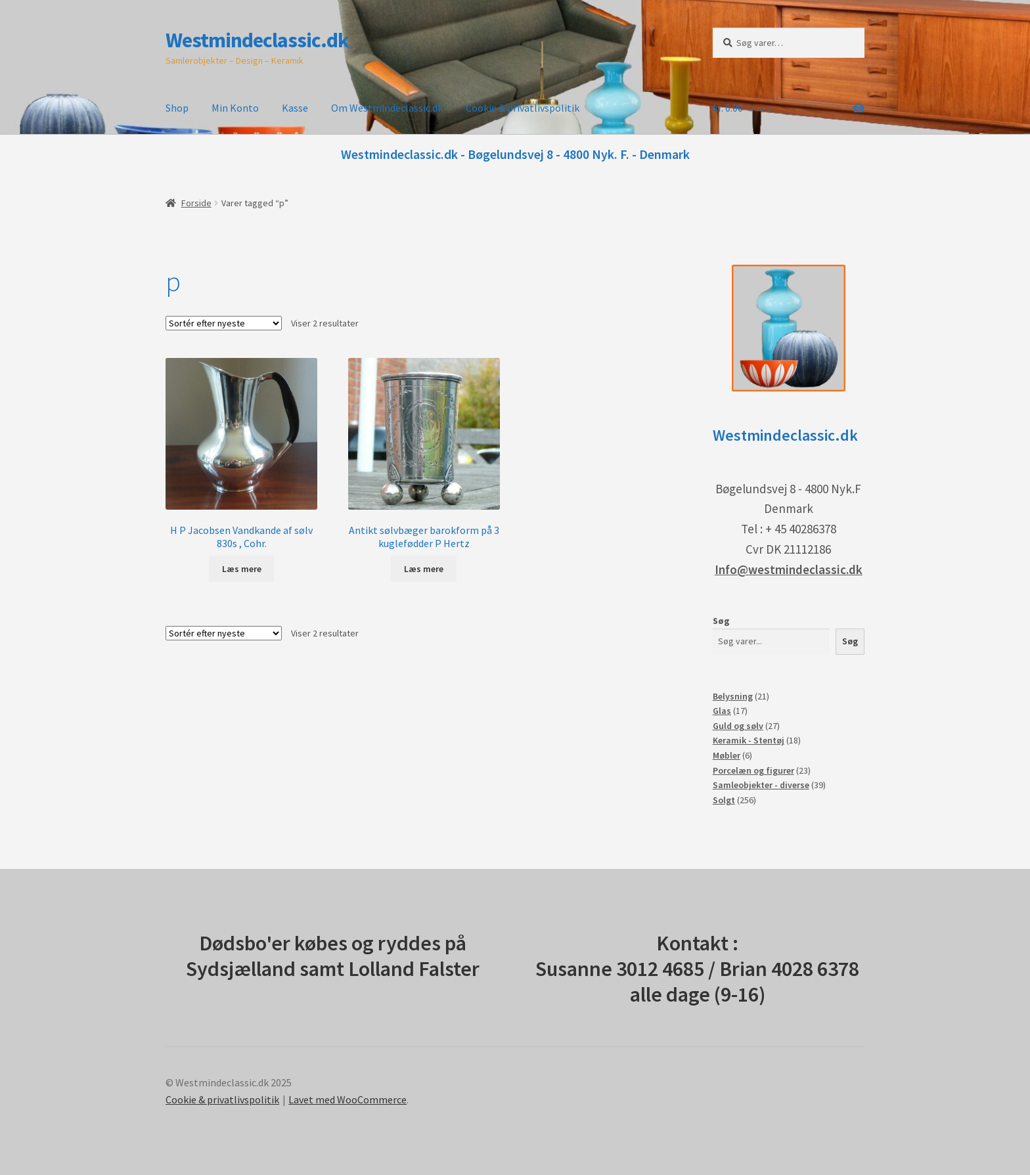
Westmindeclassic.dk (257, 40)
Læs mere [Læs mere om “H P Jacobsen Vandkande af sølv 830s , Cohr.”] (241, 569)
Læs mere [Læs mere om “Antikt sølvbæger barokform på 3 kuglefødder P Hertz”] (423, 569)
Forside (196, 203)
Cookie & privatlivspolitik (522, 107)
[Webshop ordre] (224, 323)
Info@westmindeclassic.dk (788, 569)
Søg (721, 621)
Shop (177, 107)
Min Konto (235, 107)
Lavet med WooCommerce (347, 1099)
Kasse (295, 107)
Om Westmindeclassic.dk (387, 107)
